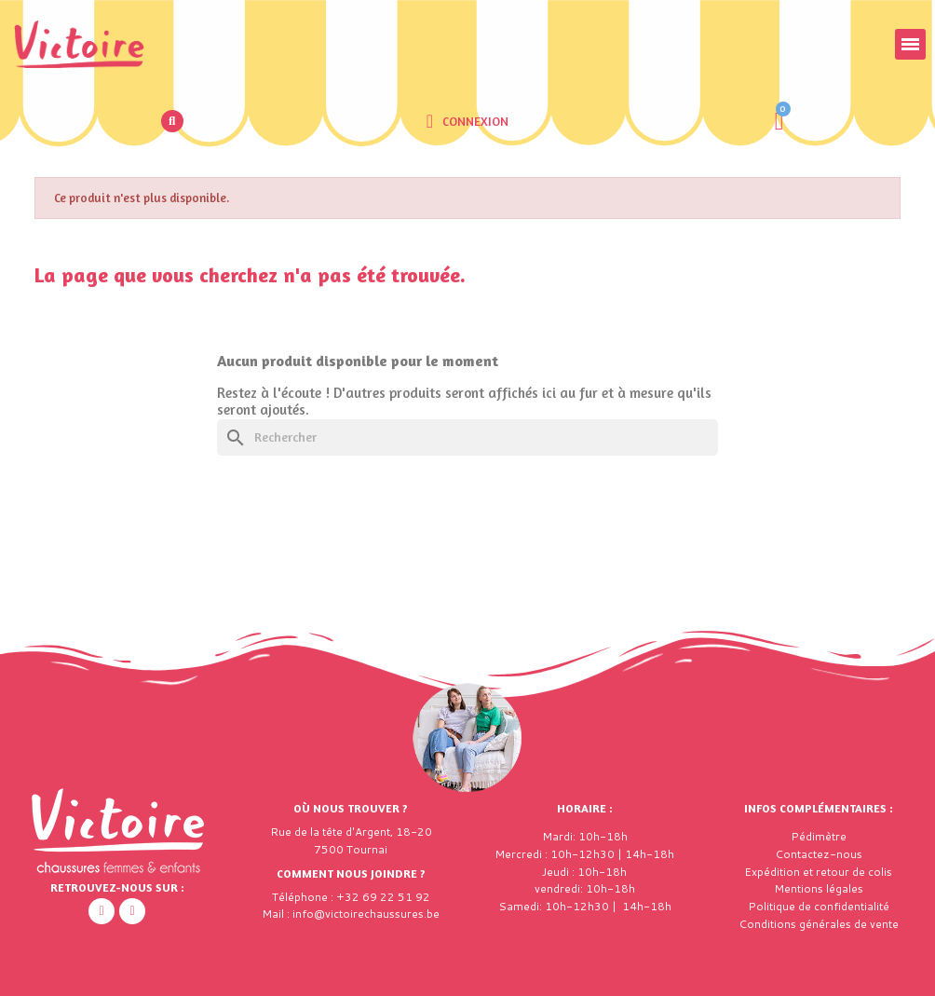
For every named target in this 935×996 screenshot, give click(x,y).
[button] (172, 121)
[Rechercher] (467, 437)
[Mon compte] (467, 121)
